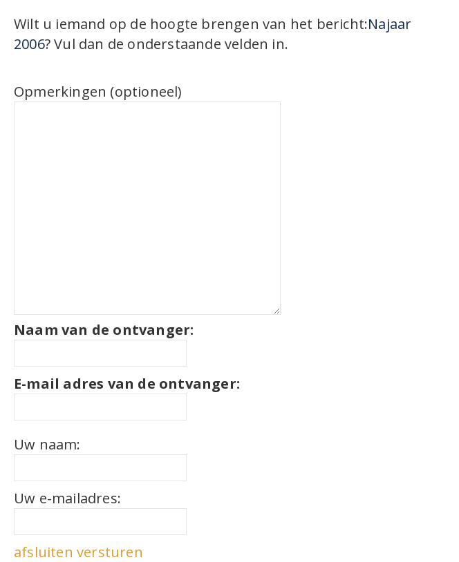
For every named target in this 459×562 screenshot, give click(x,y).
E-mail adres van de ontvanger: (127, 383)
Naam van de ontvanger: (104, 329)
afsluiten (43, 552)
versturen (110, 552)
